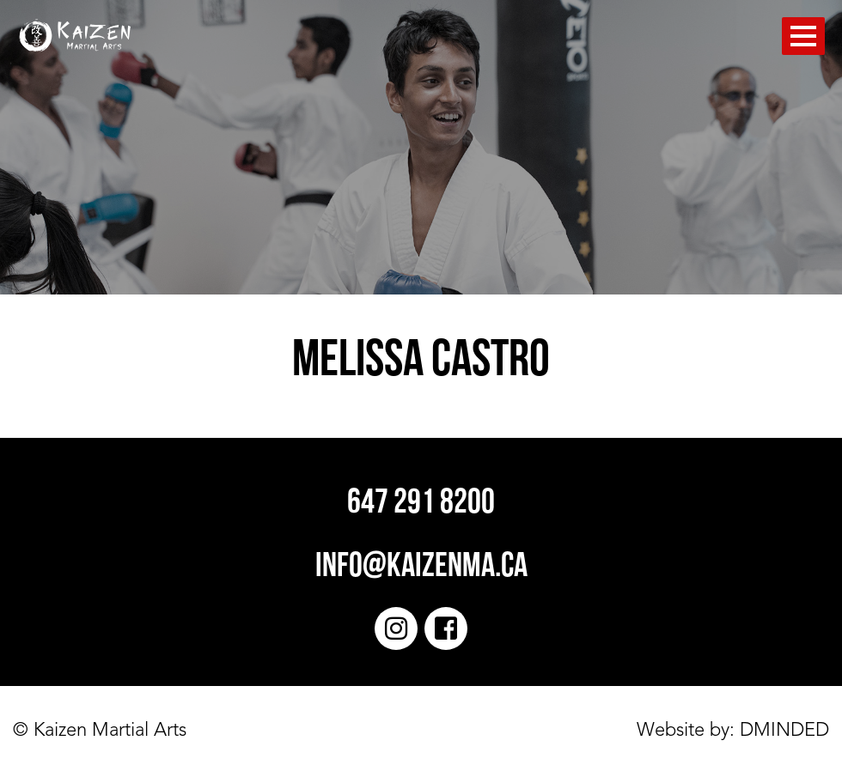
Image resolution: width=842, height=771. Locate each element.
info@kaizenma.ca (421, 567)
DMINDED (782, 730)
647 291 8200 (421, 504)
